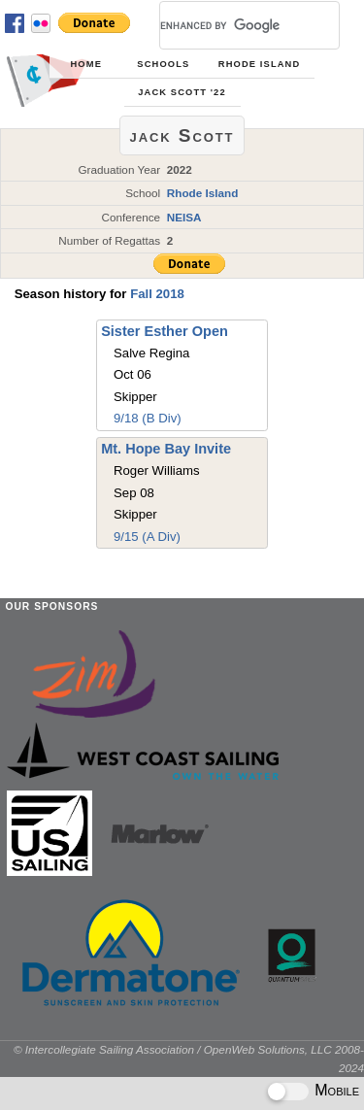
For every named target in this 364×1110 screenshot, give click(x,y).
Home (86, 64)
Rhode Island (259, 64)
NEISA (184, 217)
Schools (163, 64)
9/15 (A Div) (147, 536)
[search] (226, 25)
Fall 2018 (157, 293)
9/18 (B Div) (148, 418)
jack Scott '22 (181, 92)
